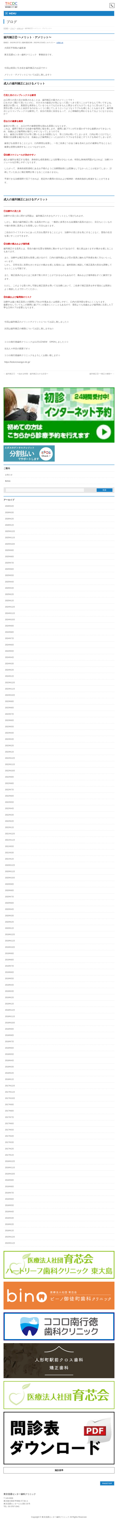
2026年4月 (9, 506)
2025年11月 (10, 538)
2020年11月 (10, 871)
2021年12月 (10, 834)
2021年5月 (9, 846)
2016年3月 (9, 1218)
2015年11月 (10, 1243)
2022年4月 (9, 808)
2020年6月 (9, 903)
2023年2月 (9, 746)
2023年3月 (9, 739)
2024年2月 (9, 670)
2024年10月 (10, 619)
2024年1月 (9, 676)
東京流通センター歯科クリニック (55, 1517)
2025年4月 (9, 582)
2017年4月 (9, 1136)
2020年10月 (10, 878)
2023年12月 (10, 683)
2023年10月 (10, 695)
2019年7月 (9, 966)
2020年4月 (9, 909)
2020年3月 (9, 916)
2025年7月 (9, 563)
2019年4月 (9, 985)
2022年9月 (9, 777)
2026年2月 (9, 519)
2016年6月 (9, 1199)
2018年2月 (9, 1073)
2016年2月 (9, 1224)
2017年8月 (9, 1111)
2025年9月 (9, 550)
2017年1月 (9, 1155)
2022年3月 (9, 815)
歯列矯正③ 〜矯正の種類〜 (101, 374)
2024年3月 (9, 664)
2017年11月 (10, 1092)
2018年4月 (9, 1060)
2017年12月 (10, 1086)
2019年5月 (9, 978)
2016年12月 (10, 1161)
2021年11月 (10, 840)
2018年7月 (9, 1041)
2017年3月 (9, 1142)
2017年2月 (9, 1149)
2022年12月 (10, 758)
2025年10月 (10, 544)
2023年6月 (9, 720)
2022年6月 (9, 796)
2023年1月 (9, 752)
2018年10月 (10, 1023)
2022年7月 (9, 790)
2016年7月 (9, 1193)
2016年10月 (10, 1174)
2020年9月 (9, 884)
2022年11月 (10, 764)
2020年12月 (10, 865)
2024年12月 (10, 607)
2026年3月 (9, 512)
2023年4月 (9, 733)
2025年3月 (9, 588)
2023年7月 (9, 714)
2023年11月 (10, 689)
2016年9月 (9, 1180)
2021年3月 (9, 853)
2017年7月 (9, 1117)
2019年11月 (10, 941)
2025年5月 (9, 575)
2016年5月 (9, 1205)
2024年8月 (9, 632)
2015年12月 (10, 1237)
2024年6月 (9, 645)
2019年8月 (9, 960)
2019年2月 (9, 997)
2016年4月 (9, 1212)
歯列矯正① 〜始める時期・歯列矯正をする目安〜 (26, 374)
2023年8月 (9, 708)
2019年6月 (9, 972)
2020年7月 (9, 897)
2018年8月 (9, 1035)
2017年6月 (9, 1123)
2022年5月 (9, 802)
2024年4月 (9, 657)
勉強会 (8, 481)
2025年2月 (9, 594)
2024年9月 (9, 626)
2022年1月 (9, 827)
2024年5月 (9, 651)
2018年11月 (10, 1016)
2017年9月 (9, 1104)
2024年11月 (10, 613)
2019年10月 (10, 947)
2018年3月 (9, 1067)
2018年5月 (9, 1054)
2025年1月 (9, 601)
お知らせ (60, 42)
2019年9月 (9, 953)
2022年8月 (9, 783)
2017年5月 (9, 1130)
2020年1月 (9, 928)
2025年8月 (9, 556)
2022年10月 (10, 771)
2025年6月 (9, 569)
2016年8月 (9, 1186)
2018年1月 (9, 1079)
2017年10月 (10, 1098)
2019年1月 (9, 1004)
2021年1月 (9, 859)
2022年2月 (9, 821)
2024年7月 (9, 638)
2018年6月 (9, 1048)
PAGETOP (107, 1483)
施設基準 (59, 1470)
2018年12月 (10, 1010)
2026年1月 (9, 525)
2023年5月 (9, 727)
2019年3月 (9, 991)
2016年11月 (10, 1167)
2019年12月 (10, 934)
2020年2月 (9, 922)
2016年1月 (9, 1231)
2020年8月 (9, 890)
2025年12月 (10, 531)
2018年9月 (9, 1029)
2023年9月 (9, 701)
